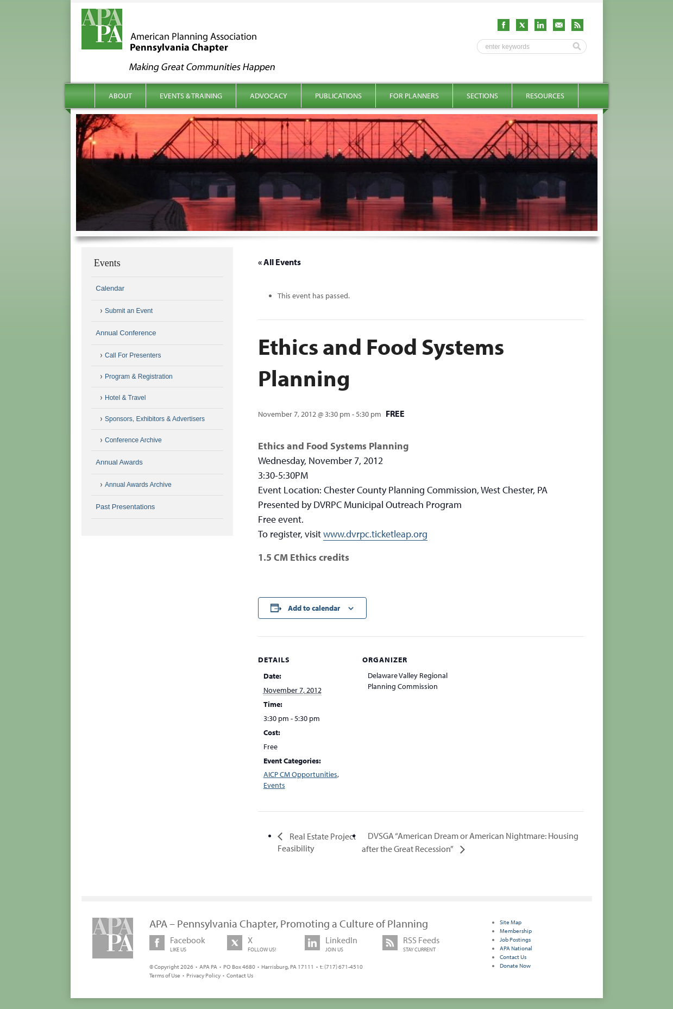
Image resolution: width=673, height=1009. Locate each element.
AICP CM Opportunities (300, 774)
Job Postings (515, 939)
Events (274, 785)
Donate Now (515, 965)
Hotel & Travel (125, 398)
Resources (545, 96)
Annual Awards (119, 462)
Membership (516, 931)
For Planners (414, 96)
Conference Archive (133, 440)
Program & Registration (139, 376)
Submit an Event (129, 311)
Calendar (110, 288)
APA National (516, 948)
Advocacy (268, 96)
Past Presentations (125, 507)
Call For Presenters (133, 355)
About (120, 96)
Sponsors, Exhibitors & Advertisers (155, 419)
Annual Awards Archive (138, 484)
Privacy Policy (203, 975)
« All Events (279, 261)
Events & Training (191, 96)
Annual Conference (126, 333)
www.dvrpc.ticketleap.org (375, 534)
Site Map (510, 922)
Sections (482, 96)
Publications (338, 96)
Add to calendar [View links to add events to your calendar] (314, 608)
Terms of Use (164, 975)
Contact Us (240, 975)
